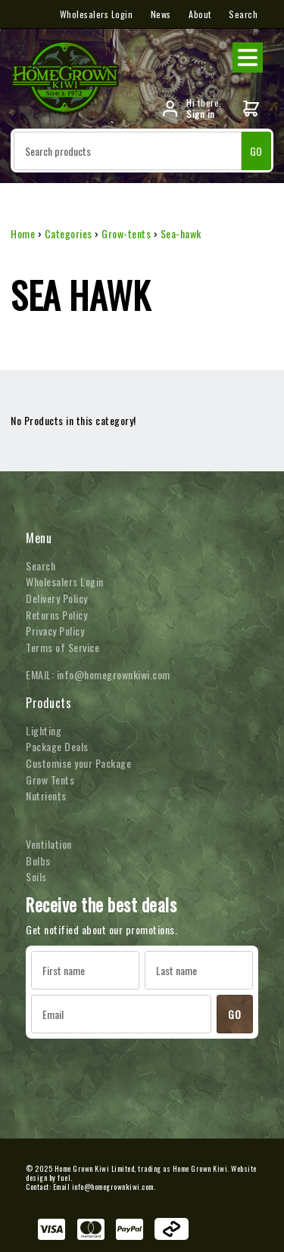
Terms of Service (62, 647)
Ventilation (49, 844)
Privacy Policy (55, 630)
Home (23, 233)
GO (256, 151)
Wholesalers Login (96, 14)
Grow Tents (50, 780)
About (200, 14)
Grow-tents (126, 233)
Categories (68, 233)
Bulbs (38, 860)
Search (243, 14)
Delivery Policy (57, 598)
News (161, 14)
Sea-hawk (181, 233)
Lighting (43, 730)
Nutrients (46, 795)
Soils (36, 876)
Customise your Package (78, 763)
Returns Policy (56, 615)
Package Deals (57, 746)
